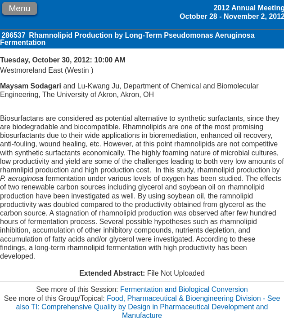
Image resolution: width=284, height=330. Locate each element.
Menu (19, 8)
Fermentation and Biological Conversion (184, 289)
